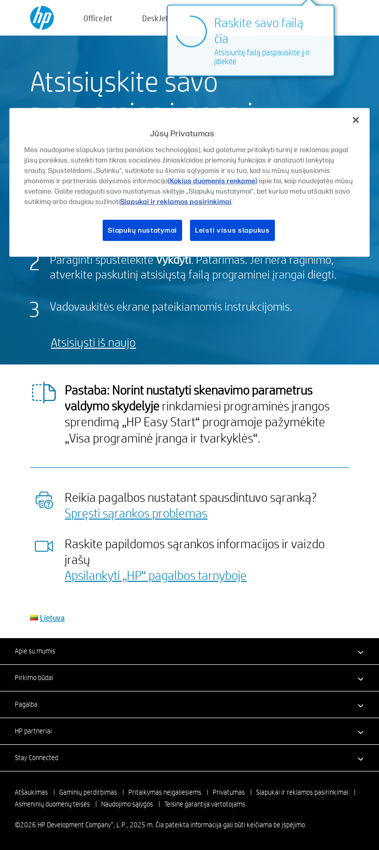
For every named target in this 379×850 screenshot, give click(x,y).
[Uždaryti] (356, 120)
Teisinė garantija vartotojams (204, 804)
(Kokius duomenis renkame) (212, 181)
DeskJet (155, 18)
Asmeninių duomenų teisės (52, 804)
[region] (189, 182)
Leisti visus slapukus (232, 230)
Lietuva (52, 617)
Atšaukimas (31, 792)
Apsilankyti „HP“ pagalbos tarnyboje (155, 575)
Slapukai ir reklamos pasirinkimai (302, 792)
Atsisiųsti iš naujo (93, 342)
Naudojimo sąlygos (127, 804)
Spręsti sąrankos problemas (136, 513)
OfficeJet (98, 18)
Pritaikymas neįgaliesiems (164, 792)
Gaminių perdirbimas (88, 792)
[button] (189, 651)
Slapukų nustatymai (142, 230)
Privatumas (229, 792)
